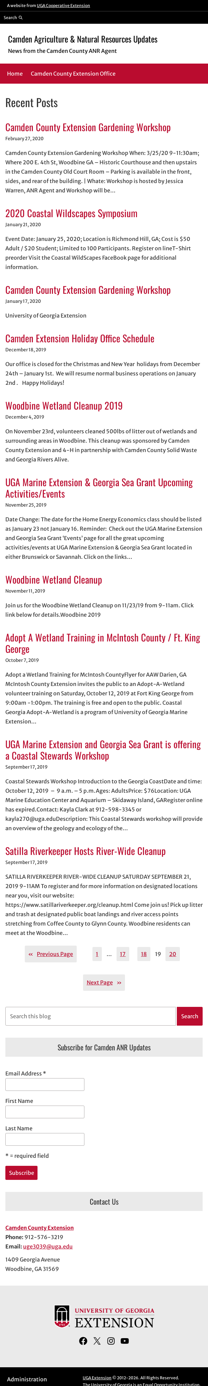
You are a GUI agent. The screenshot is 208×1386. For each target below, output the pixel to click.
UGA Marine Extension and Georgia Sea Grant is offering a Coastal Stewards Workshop (103, 749)
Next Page (104, 982)
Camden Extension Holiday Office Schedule (79, 338)
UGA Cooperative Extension (63, 5)
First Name (19, 1101)
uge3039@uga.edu (48, 1246)
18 (144, 954)
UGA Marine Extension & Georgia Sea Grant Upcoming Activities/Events (99, 487)
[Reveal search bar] (13, 17)
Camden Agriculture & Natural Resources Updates (82, 39)
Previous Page (50, 954)
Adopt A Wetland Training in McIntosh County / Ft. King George (102, 642)
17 (123, 954)
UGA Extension (97, 1377)
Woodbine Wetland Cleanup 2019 (64, 405)
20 (172, 954)
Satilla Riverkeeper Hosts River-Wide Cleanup (85, 850)
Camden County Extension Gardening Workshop (88, 127)
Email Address (25, 1073)
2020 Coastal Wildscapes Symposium (71, 213)
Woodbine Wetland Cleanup (53, 579)
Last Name (18, 1128)
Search (189, 1016)
